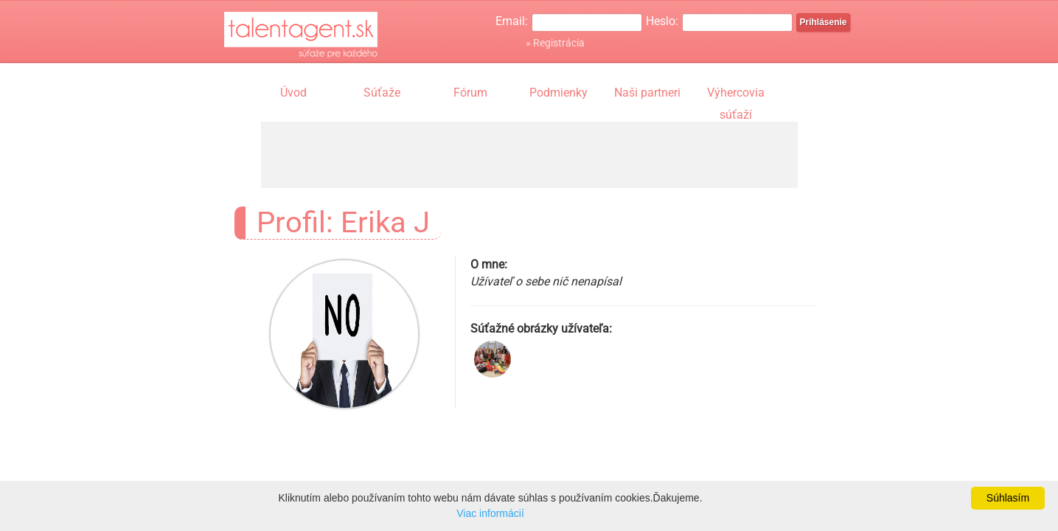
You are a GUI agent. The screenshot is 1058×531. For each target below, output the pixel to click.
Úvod (293, 93)
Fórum (470, 93)
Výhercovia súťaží (736, 94)
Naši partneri (647, 93)
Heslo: (662, 21)
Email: (511, 21)
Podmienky (558, 93)
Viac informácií (490, 513)
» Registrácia (555, 43)
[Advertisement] (529, 155)
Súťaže (381, 93)
